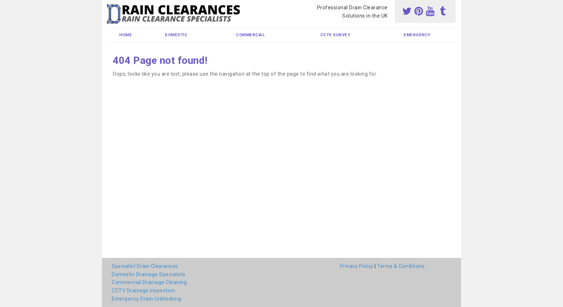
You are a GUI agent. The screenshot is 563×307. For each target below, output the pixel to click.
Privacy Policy (356, 266)
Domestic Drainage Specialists (149, 274)
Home (125, 35)
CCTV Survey (335, 35)
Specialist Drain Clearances (145, 266)
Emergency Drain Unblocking (146, 299)
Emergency (417, 35)
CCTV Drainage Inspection (143, 290)
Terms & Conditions (400, 266)
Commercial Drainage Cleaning (149, 282)
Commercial (250, 35)
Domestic (176, 35)
